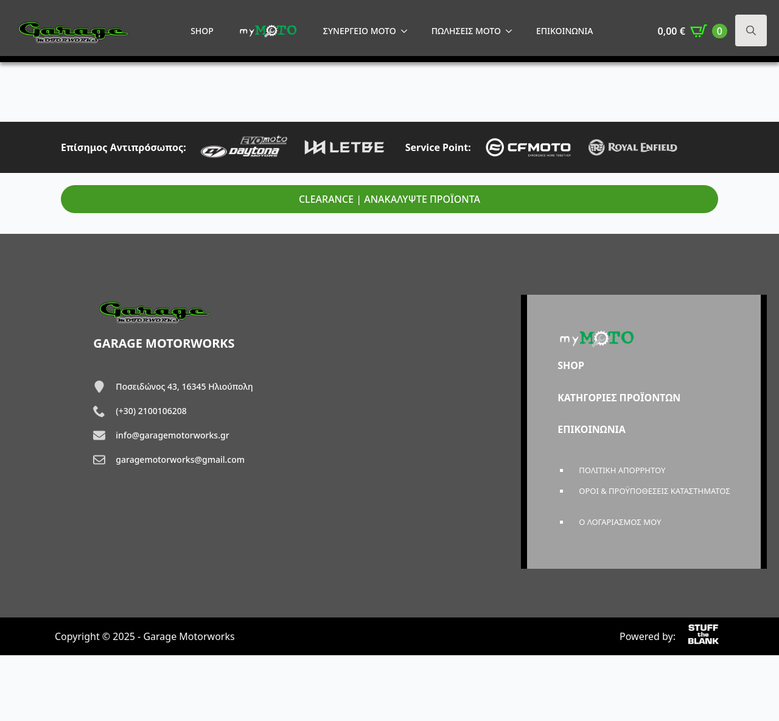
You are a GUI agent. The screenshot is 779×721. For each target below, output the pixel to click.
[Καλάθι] (692, 31)
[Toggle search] (751, 30)
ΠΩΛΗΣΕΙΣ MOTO (466, 31)
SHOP (202, 31)
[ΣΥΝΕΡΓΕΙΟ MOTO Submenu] (407, 31)
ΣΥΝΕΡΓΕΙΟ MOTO (359, 31)
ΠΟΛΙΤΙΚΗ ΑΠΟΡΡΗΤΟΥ (622, 470)
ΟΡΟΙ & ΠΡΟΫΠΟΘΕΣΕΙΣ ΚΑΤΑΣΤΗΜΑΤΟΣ (654, 490)
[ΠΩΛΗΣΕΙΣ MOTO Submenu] (512, 31)
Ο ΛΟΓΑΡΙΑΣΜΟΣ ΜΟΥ (620, 521)
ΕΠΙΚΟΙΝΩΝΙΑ (564, 31)
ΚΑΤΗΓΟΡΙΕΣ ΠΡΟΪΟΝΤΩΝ (618, 397)
